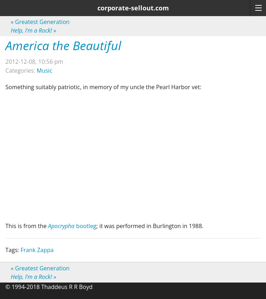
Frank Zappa (37, 250)
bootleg (72, 226)
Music (45, 70)
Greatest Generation (40, 22)
